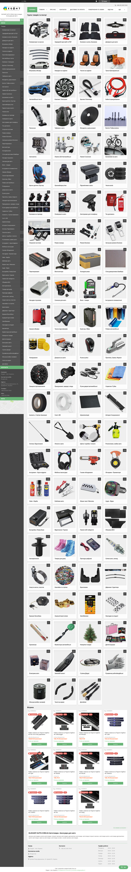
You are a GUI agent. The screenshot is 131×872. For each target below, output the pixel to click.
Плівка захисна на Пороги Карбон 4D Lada (115, 733)
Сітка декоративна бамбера (10, 154)
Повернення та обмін (96, 9)
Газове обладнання (8, 250)
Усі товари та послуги (119, 827)
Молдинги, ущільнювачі (9, 79)
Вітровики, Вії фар (7, 44)
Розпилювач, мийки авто (9, 239)
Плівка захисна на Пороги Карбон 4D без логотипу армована (38, 733)
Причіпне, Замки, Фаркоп (9, 197)
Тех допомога (6, 126)
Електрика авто (6, 342)
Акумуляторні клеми (8, 318)
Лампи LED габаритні (8, 278)
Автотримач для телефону (10, 122)
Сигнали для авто (7, 161)
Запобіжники (6, 321)
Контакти (62, 9)
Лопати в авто (6, 232)
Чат (123, 867)
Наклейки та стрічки (8, 303)
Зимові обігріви (6, 172)
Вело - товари (6, 165)
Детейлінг (5, 364)
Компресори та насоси (8, 30)
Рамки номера (6, 133)
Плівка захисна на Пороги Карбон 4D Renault (89, 733)
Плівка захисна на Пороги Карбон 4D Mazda (64, 772)
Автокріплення (6, 286)
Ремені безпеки (6, 136)
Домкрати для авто (7, 40)
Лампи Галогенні (7, 94)
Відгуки (110, 9)
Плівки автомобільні (8, 183)
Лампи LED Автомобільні (9, 90)
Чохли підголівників (8, 175)
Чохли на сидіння (7, 51)
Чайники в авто (6, 76)
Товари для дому (7, 289)
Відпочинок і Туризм (8, 275)
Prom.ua (74, 868)
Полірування (6, 186)
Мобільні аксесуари (8, 246)
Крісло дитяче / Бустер (8, 101)
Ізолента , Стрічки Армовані (10, 214)
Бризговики (5, 307)
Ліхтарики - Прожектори (9, 254)
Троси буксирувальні (8, 55)
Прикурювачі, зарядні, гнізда (10, 204)
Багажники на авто (7, 97)
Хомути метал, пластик (9, 300)
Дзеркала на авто (7, 190)
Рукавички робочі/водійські (10, 353)
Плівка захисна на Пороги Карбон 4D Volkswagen (64, 733)
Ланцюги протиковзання (9, 200)
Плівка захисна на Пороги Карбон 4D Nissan (89, 772)
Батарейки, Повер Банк (9, 271)
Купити (39, 744)
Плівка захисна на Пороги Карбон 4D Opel (38, 772)
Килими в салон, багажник (9, 37)
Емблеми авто (6, 261)
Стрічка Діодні (6, 350)
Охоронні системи (7, 129)
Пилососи (5, 72)
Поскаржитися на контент (64, 870)
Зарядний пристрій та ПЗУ (10, 33)
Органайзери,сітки (7, 104)
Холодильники (6, 151)
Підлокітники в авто (8, 108)
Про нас (53, 9)
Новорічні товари (7, 335)
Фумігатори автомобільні (9, 332)
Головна (32, 9)
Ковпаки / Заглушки (8, 62)
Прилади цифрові (7, 293)
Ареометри (5, 328)
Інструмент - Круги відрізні (10, 243)
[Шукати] (22, 20)
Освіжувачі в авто (7, 119)
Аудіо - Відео (5, 268)
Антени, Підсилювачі (8, 229)
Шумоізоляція (6, 222)
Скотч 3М (5, 218)
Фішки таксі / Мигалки (8, 264)
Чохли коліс (5, 111)
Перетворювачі (7, 143)
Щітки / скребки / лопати (9, 236)
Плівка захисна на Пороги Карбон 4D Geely (89, 811)
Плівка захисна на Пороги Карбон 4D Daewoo (115, 772)
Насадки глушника (7, 158)
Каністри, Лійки (6, 179)
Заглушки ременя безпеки (10, 140)
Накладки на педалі (8, 325)
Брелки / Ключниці (7, 65)
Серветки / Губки (7, 211)
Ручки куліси (5, 193)
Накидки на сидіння (8, 47)
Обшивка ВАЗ (6, 282)
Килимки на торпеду (8, 115)
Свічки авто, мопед (7, 296)
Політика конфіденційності (78, 870)
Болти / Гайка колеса (8, 83)
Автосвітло (5, 87)
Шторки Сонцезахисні (8, 225)
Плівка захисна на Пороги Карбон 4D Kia (64, 811)
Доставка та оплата (77, 9)
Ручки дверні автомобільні (10, 207)
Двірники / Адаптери (8, 310)
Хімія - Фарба (6, 257)
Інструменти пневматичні (9, 168)
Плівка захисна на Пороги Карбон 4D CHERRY (38, 811)
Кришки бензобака (7, 314)
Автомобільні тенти (8, 58)
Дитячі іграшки (6, 339)
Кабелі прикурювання (8, 69)
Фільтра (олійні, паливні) (9, 357)
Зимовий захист (7, 346)
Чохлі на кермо (6, 360)
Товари (3, 26)
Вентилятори (6, 147)
